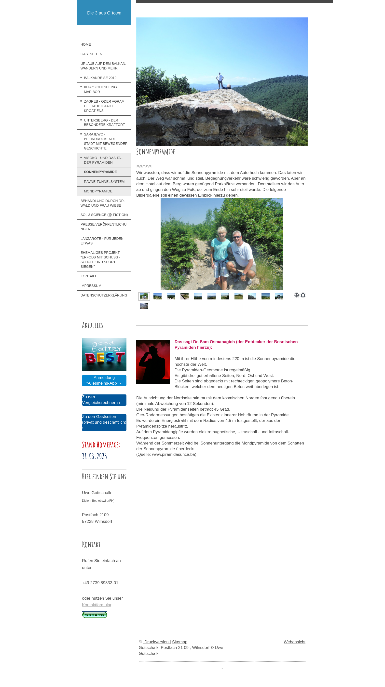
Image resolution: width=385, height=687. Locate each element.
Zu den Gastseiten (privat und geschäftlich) (104, 419)
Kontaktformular (96, 605)
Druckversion (154, 642)
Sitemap (179, 642)
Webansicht (294, 642)
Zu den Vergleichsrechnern (100, 400)
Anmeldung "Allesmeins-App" (102, 380)
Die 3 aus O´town (104, 13)
